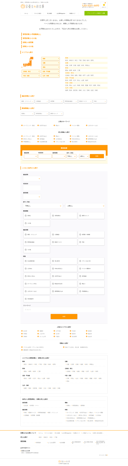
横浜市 (90, 333)
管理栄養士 (39, 113)
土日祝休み (59, 139)
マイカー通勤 (75, 125)
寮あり (57, 125)
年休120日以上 (76, 139)
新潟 (66, 80)
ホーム (26, 13)
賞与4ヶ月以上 (27, 139)
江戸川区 (58, 331)
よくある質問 (51, 442)
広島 (66, 85)
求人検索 (49, 13)
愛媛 (86, 85)
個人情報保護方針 (76, 442)
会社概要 (62, 442)
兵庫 (70, 65)
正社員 (26, 405)
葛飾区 (41, 331)
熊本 (70, 90)
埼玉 (76, 60)
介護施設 (38, 101)
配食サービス (83, 101)
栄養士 (23, 113)
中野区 (25, 333)
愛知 (66, 70)
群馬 (92, 60)
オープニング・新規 (29, 125)
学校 (95, 101)
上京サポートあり (93, 125)
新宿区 (90, 331)
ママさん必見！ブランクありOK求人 (33, 347)
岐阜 (74, 70)
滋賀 (78, 65)
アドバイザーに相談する (96, 13)
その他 (28, 223)
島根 (78, 85)
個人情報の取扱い (88, 442)
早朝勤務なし (27, 141)
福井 (86, 80)
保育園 (52, 101)
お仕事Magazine (61, 13)
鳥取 (82, 85)
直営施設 (42, 139)
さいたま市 (43, 336)
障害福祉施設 (68, 101)
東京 (66, 60)
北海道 (67, 75)
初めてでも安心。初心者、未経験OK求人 (76, 347)
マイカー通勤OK (85, 268)
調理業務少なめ (92, 139)
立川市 (57, 333)
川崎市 (25, 336)
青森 (80, 75)
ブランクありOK (60, 141)
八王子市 (42, 333)
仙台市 (90, 336)
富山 (78, 80)
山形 (88, 75)
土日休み (28, 268)
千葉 (80, 60)
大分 (84, 90)
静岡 (70, 70)
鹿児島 (75, 90)
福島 (76, 75)
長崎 (80, 90)
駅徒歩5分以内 (92, 141)
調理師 (83, 405)
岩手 (84, 75)
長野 (70, 80)
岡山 (70, 85)
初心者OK (74, 141)
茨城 (84, 60)
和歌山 (87, 65)
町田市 (74, 333)
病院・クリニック (26, 101)
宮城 (72, 75)
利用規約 (38, 442)
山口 (74, 85)
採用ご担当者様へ (98, 433)
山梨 (82, 80)
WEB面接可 (29, 299)
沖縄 (96, 90)
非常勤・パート (34, 405)
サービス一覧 (103, 455)
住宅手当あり (43, 125)
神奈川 (71, 60)
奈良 (82, 65)
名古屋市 (74, 336)
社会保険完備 (43, 141)
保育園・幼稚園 (84, 234)
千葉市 (57, 336)
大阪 (66, 65)
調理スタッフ (54, 113)
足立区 (25, 331)
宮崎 (88, 90)
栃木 (88, 60)
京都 (74, 65)
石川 (74, 80)
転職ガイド (72, 13)
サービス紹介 (37, 13)
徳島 (94, 85)
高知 (98, 85)
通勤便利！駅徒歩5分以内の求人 (32, 350)
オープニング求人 (31, 283)
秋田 (92, 75)
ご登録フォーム (86, 433)
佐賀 (92, 90)
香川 (90, 85)
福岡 (66, 90)
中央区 (74, 331)
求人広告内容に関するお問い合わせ (100, 442)
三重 (78, 70)
